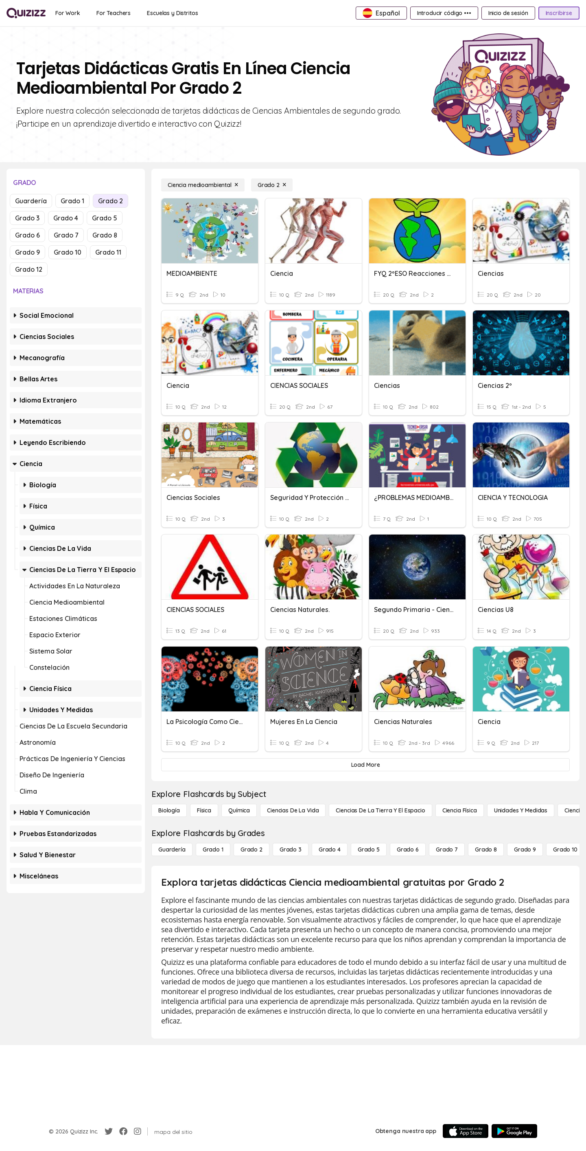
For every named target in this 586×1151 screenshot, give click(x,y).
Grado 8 (104, 235)
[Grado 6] (408, 849)
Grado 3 (27, 218)
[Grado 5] (369, 849)
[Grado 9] (525, 849)
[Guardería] (171, 849)
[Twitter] (109, 1131)
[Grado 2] (272, 184)
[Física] (204, 810)
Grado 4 (65, 218)
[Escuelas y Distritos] (172, 13)
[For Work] (68, 13)
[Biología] (169, 810)
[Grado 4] (330, 849)
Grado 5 (104, 218)
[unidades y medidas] (520, 810)
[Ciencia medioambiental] (203, 184)
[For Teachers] (113, 13)
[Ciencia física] (459, 810)
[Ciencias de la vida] (293, 810)
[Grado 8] (486, 849)
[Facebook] (123, 1131)
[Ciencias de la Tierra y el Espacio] (380, 810)
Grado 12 (28, 269)
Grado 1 (72, 201)
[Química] (239, 810)
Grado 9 (27, 252)
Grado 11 (108, 252)
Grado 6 (27, 235)
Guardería (31, 201)
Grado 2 (110, 201)
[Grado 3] (290, 849)
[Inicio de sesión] (508, 13)
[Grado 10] (565, 849)
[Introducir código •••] (444, 13)
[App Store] (465, 1131)
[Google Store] (514, 1131)
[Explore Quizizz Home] (26, 13)
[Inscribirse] (558, 13)
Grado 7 (66, 235)
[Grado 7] (447, 849)
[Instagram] (137, 1131)
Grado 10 (67, 252)
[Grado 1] (213, 849)
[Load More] (365, 764)
